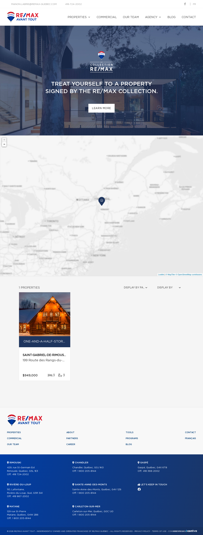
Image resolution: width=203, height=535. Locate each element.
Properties (77, 17)
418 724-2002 (20, 474)
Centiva (191, 531)
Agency (151, 17)
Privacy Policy (142, 531)
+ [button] (4, 140)
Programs (132, 438)
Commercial (107, 17)
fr (194, 4)
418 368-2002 (151, 471)
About (70, 432)
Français (190, 438)
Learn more (101, 108)
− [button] (4, 144)
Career (70, 444)
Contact (189, 17)
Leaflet (161, 274)
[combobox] (136, 288)
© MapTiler (170, 274)
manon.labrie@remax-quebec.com (34, 4)
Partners (72, 438)
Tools (129, 432)
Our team (131, 17)
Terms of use (159, 531)
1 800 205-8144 (21, 518)
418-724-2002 (73, 4)
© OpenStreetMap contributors (189, 274)
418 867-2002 (20, 496)
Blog (171, 17)
